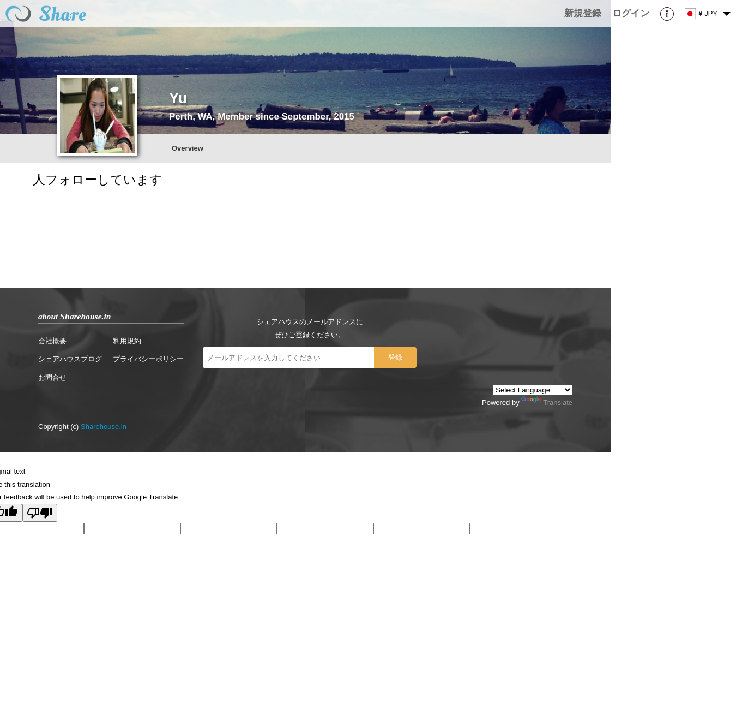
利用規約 (127, 341)
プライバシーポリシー (148, 359)
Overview (187, 148)
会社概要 (52, 341)
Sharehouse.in (103, 426)
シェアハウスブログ (70, 359)
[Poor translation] (39, 513)
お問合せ (52, 377)
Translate (546, 402)
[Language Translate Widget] (532, 390)
